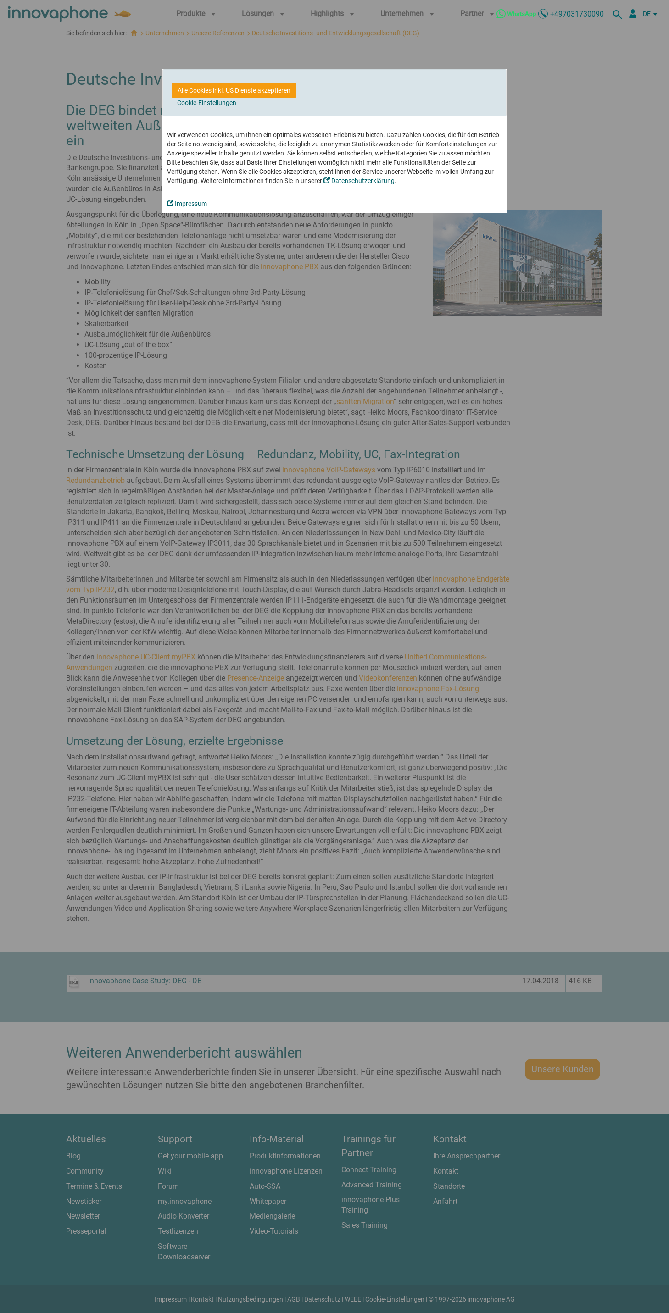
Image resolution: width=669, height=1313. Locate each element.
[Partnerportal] (632, 13)
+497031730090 (577, 14)
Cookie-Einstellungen (206, 102)
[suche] (619, 13)
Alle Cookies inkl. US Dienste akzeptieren (234, 90)
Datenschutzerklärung (359, 180)
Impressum (187, 203)
